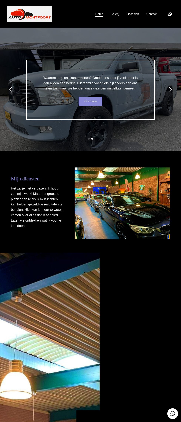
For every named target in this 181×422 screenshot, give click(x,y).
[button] (89, 139)
